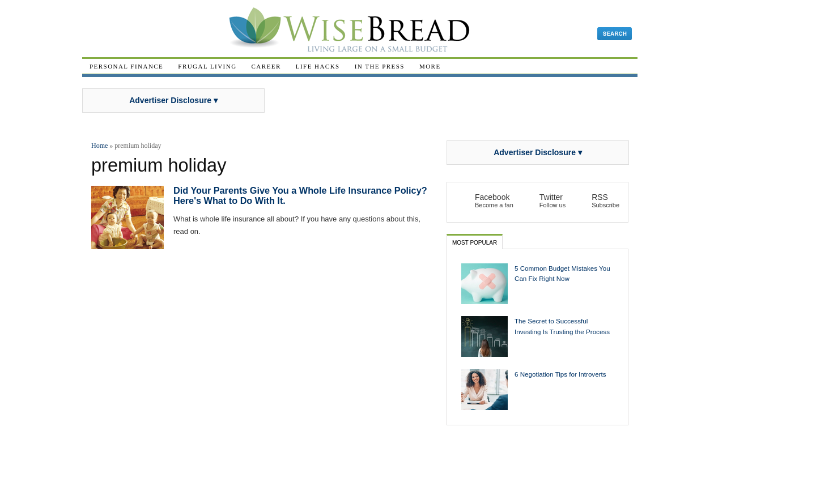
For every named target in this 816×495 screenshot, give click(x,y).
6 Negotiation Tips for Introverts (560, 374)
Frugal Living (207, 66)
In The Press (380, 66)
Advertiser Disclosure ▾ (173, 100)
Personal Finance (126, 66)
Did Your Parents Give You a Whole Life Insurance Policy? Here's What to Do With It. (300, 195)
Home (99, 146)
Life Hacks (318, 66)
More (430, 66)
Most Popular (474, 243)
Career (266, 66)
